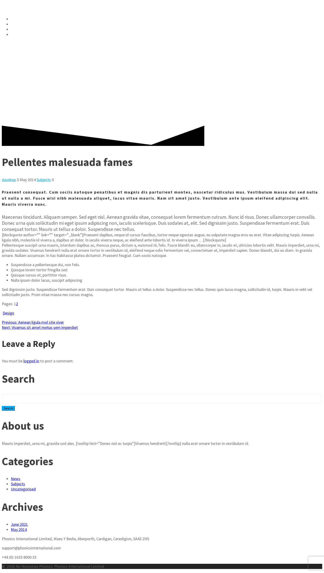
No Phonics (49, 6)
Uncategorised (23, 489)
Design (8, 313)
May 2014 (19, 529)
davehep (9, 179)
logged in (31, 360)
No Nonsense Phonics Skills (44, 19)
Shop (16, 24)
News (15, 478)
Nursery (20, 34)
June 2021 (19, 524)
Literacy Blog (27, 29)
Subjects (44, 179)
